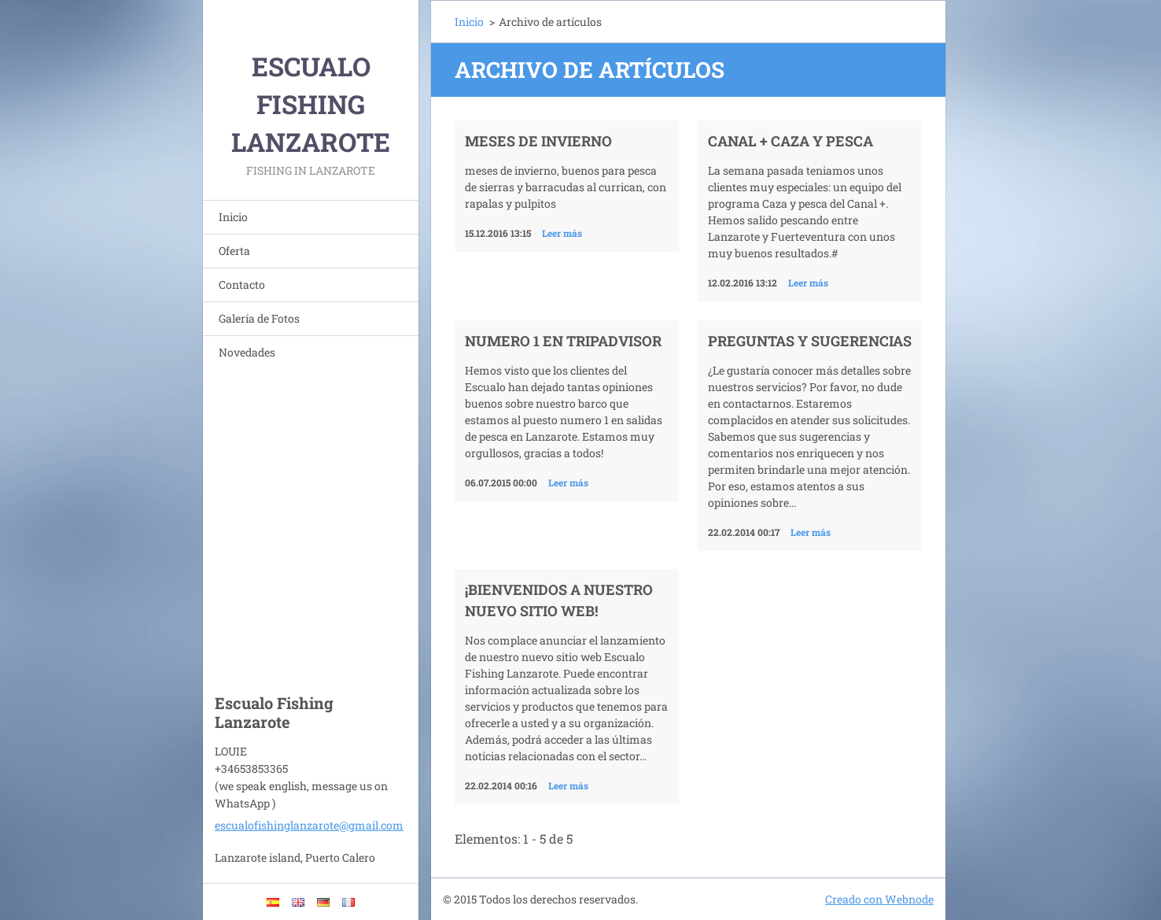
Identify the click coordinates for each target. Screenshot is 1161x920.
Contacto (242, 284)
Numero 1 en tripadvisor (563, 340)
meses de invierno (538, 140)
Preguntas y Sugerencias (810, 340)
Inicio (233, 216)
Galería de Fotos (259, 318)
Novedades (247, 352)
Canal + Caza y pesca (790, 140)
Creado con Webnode (879, 899)
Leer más (562, 233)
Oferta (234, 250)
